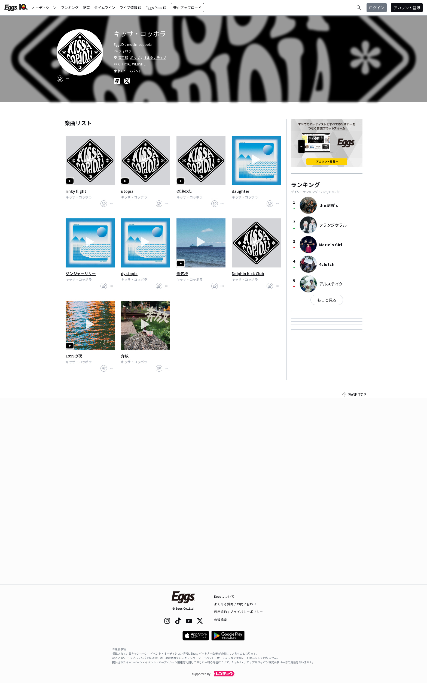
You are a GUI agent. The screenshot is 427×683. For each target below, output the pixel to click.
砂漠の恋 (184, 191)
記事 (86, 7)
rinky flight (76, 191)
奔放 (125, 356)
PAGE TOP (354, 581)
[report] (67, 79)
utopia (127, 191)
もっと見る (326, 300)
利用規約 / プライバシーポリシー (238, 611)
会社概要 (220, 619)
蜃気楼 (182, 273)
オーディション (44, 7)
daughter (240, 191)
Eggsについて (224, 596)
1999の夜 (74, 356)
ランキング (69, 7)
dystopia (129, 273)
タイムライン (104, 7)
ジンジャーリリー (81, 273)
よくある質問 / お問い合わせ (235, 604)
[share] (60, 79)
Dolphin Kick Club (248, 273)
